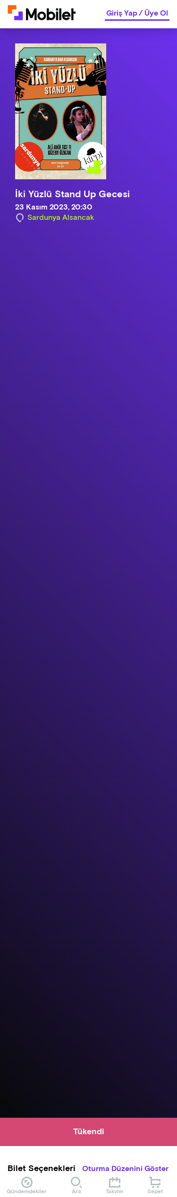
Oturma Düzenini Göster (125, 1169)
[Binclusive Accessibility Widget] (20, 1168)
